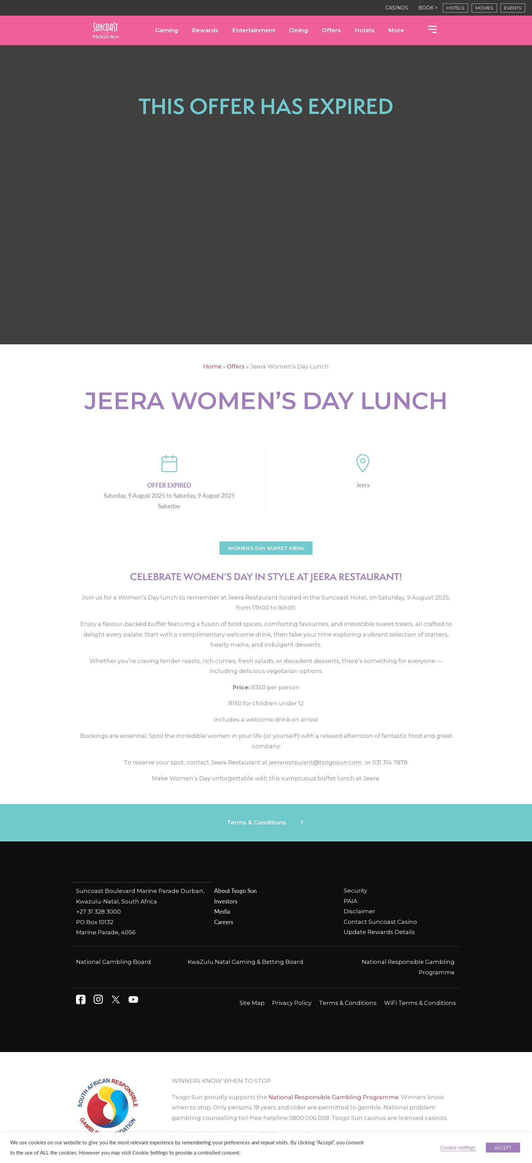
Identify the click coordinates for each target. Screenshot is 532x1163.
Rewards (205, 30)
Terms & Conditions (256, 822)
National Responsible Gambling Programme (334, 1096)
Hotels (365, 30)
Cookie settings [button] (458, 1147)
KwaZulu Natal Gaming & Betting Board (245, 961)
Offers (331, 30)
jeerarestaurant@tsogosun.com (315, 762)
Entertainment (253, 30)
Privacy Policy (291, 1002)
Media (222, 911)
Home (212, 366)
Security (355, 890)
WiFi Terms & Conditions (420, 1002)
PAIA (350, 901)
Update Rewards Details (379, 932)
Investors (225, 901)
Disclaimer (359, 911)
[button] (266, 822)
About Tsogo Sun (235, 890)
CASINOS (396, 8)
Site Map (252, 1002)
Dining (298, 30)
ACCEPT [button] (503, 1147)
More (396, 30)
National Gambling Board (113, 961)
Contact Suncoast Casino (380, 921)
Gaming (166, 30)
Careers (223, 922)
